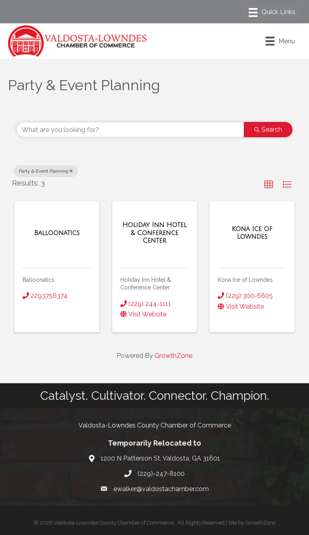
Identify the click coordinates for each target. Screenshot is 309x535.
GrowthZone (173, 355)
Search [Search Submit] (268, 129)
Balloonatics (38, 280)
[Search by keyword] (130, 129)
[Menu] (272, 12)
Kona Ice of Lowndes (245, 280)
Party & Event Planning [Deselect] (46, 171)
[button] (269, 185)
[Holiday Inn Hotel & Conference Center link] (154, 233)
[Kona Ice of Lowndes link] (252, 233)
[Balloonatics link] (57, 233)
